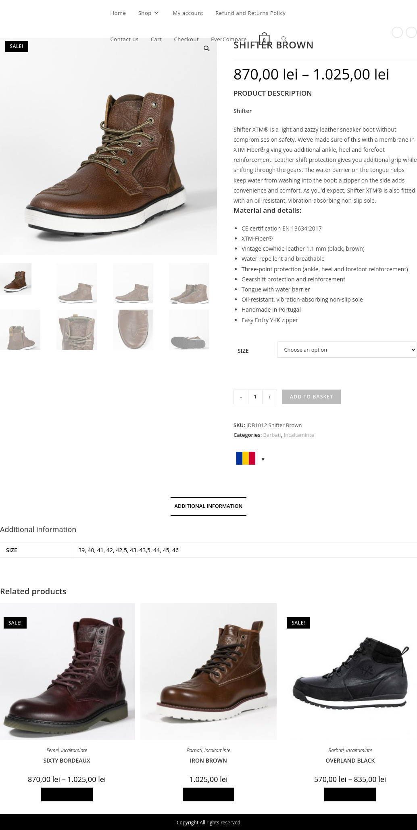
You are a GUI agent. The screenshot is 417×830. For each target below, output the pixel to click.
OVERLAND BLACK (350, 760)
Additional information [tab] (209, 506)
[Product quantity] (255, 397)
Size (243, 350)
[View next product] (411, 32)
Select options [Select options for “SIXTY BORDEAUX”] (67, 794)
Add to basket (311, 396)
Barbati (272, 434)
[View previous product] (397, 32)
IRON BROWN (208, 760)
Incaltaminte (299, 434)
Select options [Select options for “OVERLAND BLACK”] (350, 794)
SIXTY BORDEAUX (67, 760)
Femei (52, 750)
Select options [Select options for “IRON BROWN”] (208, 794)
